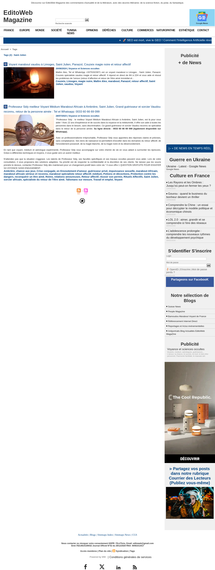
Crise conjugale (41, 186)
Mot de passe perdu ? (198, 263)
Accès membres (89, 543)
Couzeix (60, 89)
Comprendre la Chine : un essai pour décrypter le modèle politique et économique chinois (189, 205)
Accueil (5, 49)
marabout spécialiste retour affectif (42, 189)
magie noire (82, 89)
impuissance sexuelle (107, 186)
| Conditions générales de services (126, 548)
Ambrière (8, 186)
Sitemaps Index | (106, 527)
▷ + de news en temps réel (190, 147)
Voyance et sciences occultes (182, 342)
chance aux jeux (22, 186)
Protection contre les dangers (110, 189)
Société (56, 30)
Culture (127, 30)
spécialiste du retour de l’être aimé (138, 191)
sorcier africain (111, 191)
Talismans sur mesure (15, 194)
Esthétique (186, 30)
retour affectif (129, 89)
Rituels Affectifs (80, 191)
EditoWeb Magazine (18, 16)
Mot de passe (172, 257)
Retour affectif (42, 191)
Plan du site (104, 543)
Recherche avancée (63, 23)
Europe (24, 30)
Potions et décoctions (83, 189)
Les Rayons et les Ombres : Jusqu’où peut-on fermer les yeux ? (189, 182)
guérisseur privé (85, 186)
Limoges (69, 89)
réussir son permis (61, 191)
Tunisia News (71, 32)
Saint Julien (144, 89)
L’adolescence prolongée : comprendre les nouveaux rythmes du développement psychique (188, 229)
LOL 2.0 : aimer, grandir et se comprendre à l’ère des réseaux (185, 217)
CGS (133, 527)
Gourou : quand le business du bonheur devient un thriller (185, 193)
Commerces (145, 30)
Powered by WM (97, 548)
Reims (7, 191)
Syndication (121, 543)
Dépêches (109, 30)
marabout (107, 89)
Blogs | (94, 527)
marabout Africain (128, 186)
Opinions (92, 30)
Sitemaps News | (123, 527)
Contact (203, 30)
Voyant (59, 91)
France (9, 30)
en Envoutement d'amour (63, 186)
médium (66, 189)
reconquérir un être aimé (140, 189)
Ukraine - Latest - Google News (185, 165)
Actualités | (84, 527)
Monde (40, 30)
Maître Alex (95, 89)
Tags (14, 49)
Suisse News (176, 296)
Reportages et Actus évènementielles (190, 319)
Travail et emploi (36, 194)
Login (168, 250)
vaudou (155, 89)
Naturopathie (165, 30)
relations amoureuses (22, 191)
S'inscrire (182, 263)
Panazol (117, 89)
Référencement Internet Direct (186, 314)
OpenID (173, 263)
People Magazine (178, 301)
